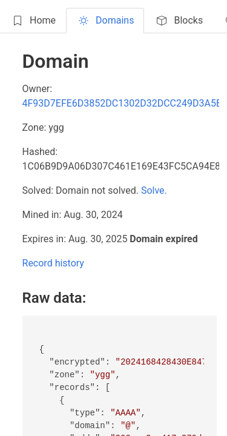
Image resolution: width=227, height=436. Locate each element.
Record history (53, 263)
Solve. (154, 190)
